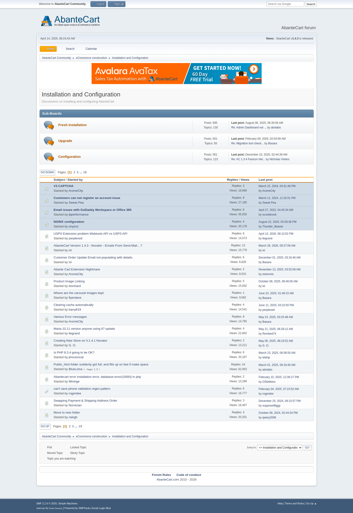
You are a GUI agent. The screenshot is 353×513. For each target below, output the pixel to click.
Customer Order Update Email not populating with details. (93, 257)
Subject (59, 179)
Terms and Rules (294, 503)
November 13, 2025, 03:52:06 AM (279, 269)
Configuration (69, 157)
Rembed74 (269, 333)
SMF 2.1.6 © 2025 (46, 503)
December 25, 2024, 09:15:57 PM (280, 401)
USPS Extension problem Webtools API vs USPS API (90, 233)
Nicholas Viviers (279, 159)
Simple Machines (68, 503)
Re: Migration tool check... (247, 143)
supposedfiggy (271, 405)
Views (245, 179)
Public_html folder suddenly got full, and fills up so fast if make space (101, 364)
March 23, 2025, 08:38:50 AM (277, 352)
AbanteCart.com (168, 479)
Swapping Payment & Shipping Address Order (86, 400)
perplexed (75, 238)
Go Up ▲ (311, 503)
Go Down (47, 172)
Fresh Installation (72, 125)
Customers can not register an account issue (87, 198)
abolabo (276, 127)
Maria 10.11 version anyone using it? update (84, 328)
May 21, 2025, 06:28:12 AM (276, 329)
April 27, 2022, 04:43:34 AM (276, 210)
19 (85, 172)
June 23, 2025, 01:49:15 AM (276, 293)
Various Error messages (70, 316)
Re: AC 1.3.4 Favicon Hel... (248, 159)
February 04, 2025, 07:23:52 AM (279, 389)
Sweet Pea (76, 202)
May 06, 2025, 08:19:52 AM (276, 341)
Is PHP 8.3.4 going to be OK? (74, 352)
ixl (70, 250)
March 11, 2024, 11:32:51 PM (277, 198)
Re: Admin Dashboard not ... (249, 127)
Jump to (251, 447)
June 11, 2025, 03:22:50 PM (276, 305)
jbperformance (79, 214)
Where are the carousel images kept (79, 293)
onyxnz (73, 226)
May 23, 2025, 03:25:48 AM (276, 317)
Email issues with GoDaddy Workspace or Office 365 (93, 210)
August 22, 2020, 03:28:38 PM (277, 221)
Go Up (45, 426)
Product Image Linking (69, 281)
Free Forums (55, 508)
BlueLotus (75, 369)
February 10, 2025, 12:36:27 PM (279, 377)
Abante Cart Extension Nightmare (77, 269)
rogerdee (75, 393)
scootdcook (269, 214)
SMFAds (40, 508)
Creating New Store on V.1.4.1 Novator (80, 340)
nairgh (73, 417)
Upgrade (65, 141)
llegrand (267, 238)
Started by (75, 179)
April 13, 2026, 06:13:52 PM (276, 233)
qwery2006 (269, 417)
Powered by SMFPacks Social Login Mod (87, 508)
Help (280, 503)
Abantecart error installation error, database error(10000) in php (97, 377)
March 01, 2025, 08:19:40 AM (277, 365)
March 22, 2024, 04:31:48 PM (277, 186)
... (81, 172)
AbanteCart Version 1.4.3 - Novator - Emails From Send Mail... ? (98, 245)
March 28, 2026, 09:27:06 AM (277, 245)
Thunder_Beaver (272, 226)
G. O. (72, 345)
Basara (272, 143)
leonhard (75, 286)
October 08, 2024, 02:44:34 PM (278, 412)
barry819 (75, 309)
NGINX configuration (69, 221)
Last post (268, 179)
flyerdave (75, 297)
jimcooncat (76, 357)
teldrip (266, 357)
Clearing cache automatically (73, 305)
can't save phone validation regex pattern (82, 388)
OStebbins (268, 381)
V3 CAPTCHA (64, 186)
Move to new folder (67, 412)
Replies (232, 179)
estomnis (268, 274)
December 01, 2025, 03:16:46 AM (279, 257)
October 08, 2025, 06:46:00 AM (278, 281)
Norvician (75, 405)
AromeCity (75, 190)
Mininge (74, 381)
